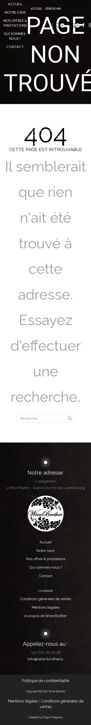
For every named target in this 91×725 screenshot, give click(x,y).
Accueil (15, 4)
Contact (15, 47)
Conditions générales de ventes (45, 599)
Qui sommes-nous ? (15, 36)
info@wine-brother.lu (45, 659)
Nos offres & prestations (15, 22)
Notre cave (15, 12)
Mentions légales (45, 607)
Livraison (45, 590)
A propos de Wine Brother (45, 616)
